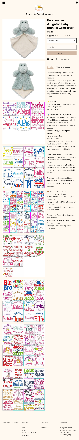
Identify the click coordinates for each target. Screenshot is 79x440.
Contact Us (25, 435)
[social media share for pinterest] (56, 59)
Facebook (44, 428)
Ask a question (64, 59)
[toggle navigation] (3, 3)
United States (61, 36)
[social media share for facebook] (48, 59)
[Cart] (77, 3)
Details (50, 67)
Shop (23, 428)
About (24, 430)
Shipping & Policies (63, 67)
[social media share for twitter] (52, 59)
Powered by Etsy (65, 435)
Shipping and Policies (29, 433)
